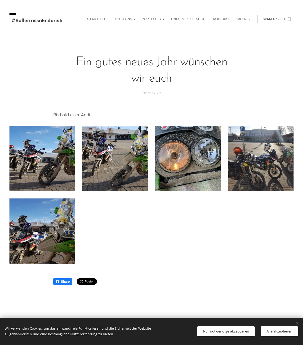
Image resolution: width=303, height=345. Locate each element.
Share (63, 281)
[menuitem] (99, 19)
